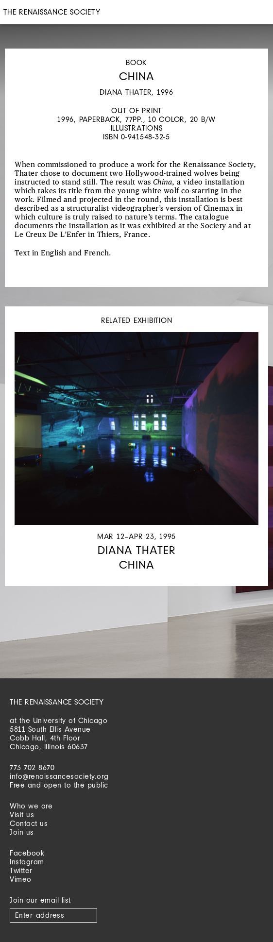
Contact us (29, 823)
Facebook (27, 853)
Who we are (31, 805)
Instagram (27, 861)
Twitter (21, 870)
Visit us (22, 814)
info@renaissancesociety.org (59, 776)
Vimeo (21, 879)
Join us (22, 832)
